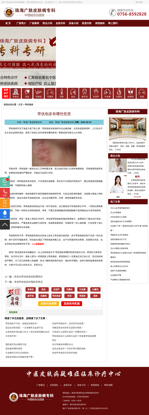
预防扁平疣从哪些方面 (16, 344)
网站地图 (139, 2)
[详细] (136, 173)
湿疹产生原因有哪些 (118, 271)
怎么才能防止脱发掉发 (119, 248)
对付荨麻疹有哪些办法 (62, 344)
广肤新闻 (34, 23)
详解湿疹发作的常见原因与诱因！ (67, 327)
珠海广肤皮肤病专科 (9, 2)
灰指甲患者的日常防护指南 (64, 353)
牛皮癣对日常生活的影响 (17, 353)
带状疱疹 (29, 104)
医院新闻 (13, 312)
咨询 (5, 185)
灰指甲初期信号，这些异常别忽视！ (69, 323)
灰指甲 (96, 97)
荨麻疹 (39, 97)
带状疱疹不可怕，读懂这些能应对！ (22, 323)
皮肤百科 (60, 23)
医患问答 (86, 23)
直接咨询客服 (72, 303)
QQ (5, 216)
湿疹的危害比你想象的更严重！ (20, 357)
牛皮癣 (107, 97)
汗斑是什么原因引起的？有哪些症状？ (70, 332)
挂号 (5, 206)
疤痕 (142, 97)
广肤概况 (40, 385)
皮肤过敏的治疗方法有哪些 (121, 221)
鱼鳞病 (130, 97)
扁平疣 (85, 97)
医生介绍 (47, 23)
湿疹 (62, 97)
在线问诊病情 (49, 303)
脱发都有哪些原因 (14, 348)
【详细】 (118, 150)
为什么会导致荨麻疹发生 (120, 208)
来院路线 (100, 23)
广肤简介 (21, 23)
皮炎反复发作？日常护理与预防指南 (69, 348)
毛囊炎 (50, 97)
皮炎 (73, 97)
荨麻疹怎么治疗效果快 (119, 235)
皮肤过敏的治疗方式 (118, 239)
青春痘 (16, 97)
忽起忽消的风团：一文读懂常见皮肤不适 (24, 327)
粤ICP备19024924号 (78, 405)
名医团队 (54, 385)
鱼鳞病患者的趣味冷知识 (120, 244)
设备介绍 (73, 23)
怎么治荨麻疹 (115, 212)
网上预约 (113, 23)
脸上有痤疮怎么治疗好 (119, 266)
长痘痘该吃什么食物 (118, 217)
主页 (20, 104)
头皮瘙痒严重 (115, 275)
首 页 (8, 23)
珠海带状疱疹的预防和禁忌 (28, 282)
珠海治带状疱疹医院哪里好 (28, 276)
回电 (5, 195)
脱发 (27, 97)
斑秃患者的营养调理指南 (120, 262)
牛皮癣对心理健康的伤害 (120, 280)
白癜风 (119, 97)
